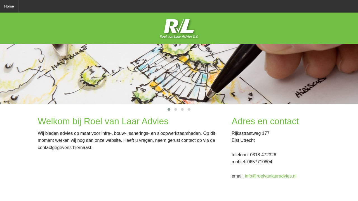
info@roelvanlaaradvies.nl (270, 176)
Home (9, 6)
